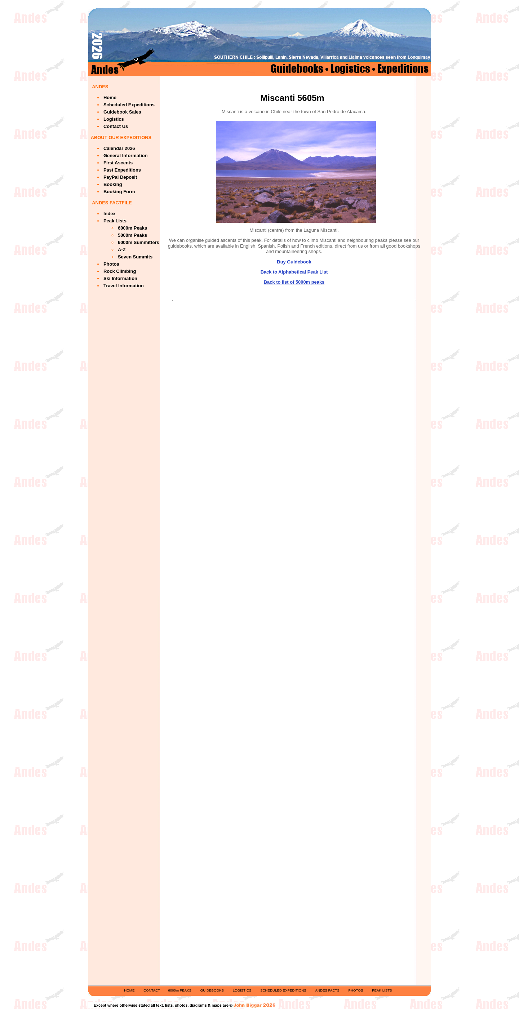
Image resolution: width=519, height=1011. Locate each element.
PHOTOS (356, 990)
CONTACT (151, 990)
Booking (112, 184)
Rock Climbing (119, 271)
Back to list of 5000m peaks (294, 282)
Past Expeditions (122, 170)
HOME (129, 990)
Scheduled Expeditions (129, 104)
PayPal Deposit (120, 177)
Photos (111, 264)
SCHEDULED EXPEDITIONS (283, 990)
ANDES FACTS (327, 990)
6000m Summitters (138, 242)
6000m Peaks (132, 228)
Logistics (113, 119)
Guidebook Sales (122, 112)
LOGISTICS (242, 990)
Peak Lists (115, 220)
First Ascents (118, 162)
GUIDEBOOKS (212, 990)
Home (109, 97)
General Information (125, 155)
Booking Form (119, 191)
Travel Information (123, 285)
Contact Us (115, 126)
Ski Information (120, 278)
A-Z (122, 249)
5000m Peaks (132, 235)
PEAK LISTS (382, 990)
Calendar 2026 (119, 148)
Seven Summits (135, 257)
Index (109, 213)
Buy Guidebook (294, 262)
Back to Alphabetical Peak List (294, 272)
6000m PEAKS (179, 990)
